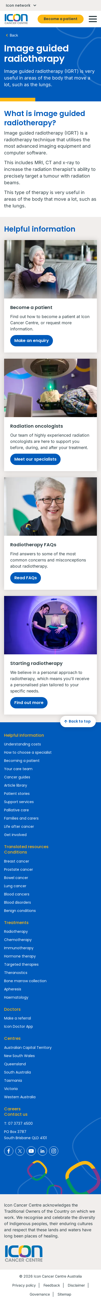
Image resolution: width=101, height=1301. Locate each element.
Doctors (12, 1009)
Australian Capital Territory (28, 1047)
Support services (19, 801)
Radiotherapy (16, 931)
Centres (12, 1038)
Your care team (18, 768)
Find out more (28, 703)
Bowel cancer (16, 877)
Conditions (15, 852)
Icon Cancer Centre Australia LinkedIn (42, 1151)
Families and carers (21, 818)
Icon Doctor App (18, 1026)
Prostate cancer (18, 869)
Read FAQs (25, 578)
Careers (12, 1109)
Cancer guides (17, 777)
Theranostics (15, 972)
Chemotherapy (18, 939)
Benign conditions (20, 910)
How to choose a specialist (28, 752)
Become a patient (60, 18)
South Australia (17, 1072)
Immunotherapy (18, 948)
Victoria (11, 1088)
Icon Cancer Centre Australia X (20, 1151)
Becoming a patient (22, 760)
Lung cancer (15, 886)
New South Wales (19, 1055)
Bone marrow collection (25, 980)
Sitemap (64, 1294)
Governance (40, 1294)
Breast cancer (16, 861)
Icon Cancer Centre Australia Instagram (53, 1151)
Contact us (16, 1114)
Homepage (16, 19)
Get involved (15, 834)
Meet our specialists (35, 459)
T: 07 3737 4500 (18, 1123)
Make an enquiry (31, 341)
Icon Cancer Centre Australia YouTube (31, 1151)
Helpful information (24, 735)
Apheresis (12, 989)
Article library (15, 785)
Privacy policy (24, 1285)
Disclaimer (76, 1285)
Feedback (51, 1285)
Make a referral (17, 1018)
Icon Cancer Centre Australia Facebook (8, 1151)
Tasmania (13, 1080)
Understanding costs (22, 744)
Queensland (15, 1064)
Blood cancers (16, 894)
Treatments (16, 923)
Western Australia (20, 1097)
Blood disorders (17, 902)
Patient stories (17, 793)
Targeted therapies (21, 964)
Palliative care (16, 810)
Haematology (16, 997)
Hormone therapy (20, 956)
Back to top (77, 721)
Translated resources (26, 847)
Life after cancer (19, 826)
